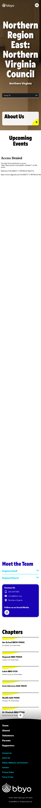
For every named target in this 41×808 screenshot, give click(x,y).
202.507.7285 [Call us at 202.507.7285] (13, 592)
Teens (5, 725)
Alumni (6, 730)
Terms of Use (7, 777)
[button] (37, 5)
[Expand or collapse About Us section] (35, 122)
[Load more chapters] (20, 715)
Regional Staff (20, 571)
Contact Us (7, 753)
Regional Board (20, 577)
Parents (6, 740)
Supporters (8, 745)
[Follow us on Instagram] (6, 612)
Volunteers (8, 735)
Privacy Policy (8, 772)
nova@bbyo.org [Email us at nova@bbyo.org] (15, 596)
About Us (6, 758)
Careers (5, 767)
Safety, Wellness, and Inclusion (15, 763)
